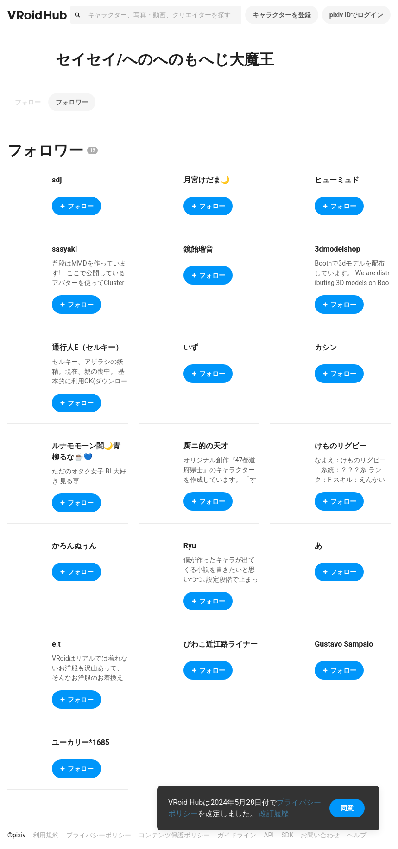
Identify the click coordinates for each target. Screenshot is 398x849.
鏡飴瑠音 (198, 249)
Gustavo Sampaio (344, 644)
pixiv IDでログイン (356, 15)
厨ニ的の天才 (205, 445)
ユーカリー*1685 (80, 742)
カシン (326, 347)
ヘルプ (356, 835)
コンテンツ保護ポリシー (174, 835)
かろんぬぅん (74, 545)
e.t (56, 644)
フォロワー (72, 102)
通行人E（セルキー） (87, 347)
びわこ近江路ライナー (220, 644)
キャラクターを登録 (282, 15)
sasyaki (64, 249)
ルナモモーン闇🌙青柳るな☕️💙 (86, 451)
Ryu (189, 545)
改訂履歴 (274, 813)
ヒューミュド (337, 179)
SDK (287, 835)
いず (190, 347)
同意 (347, 808)
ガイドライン (236, 835)
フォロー (28, 102)
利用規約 (46, 835)
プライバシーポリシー (98, 835)
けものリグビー (340, 445)
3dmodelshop (337, 249)
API (269, 835)
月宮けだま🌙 (206, 179)
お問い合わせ (320, 835)
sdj (57, 179)
